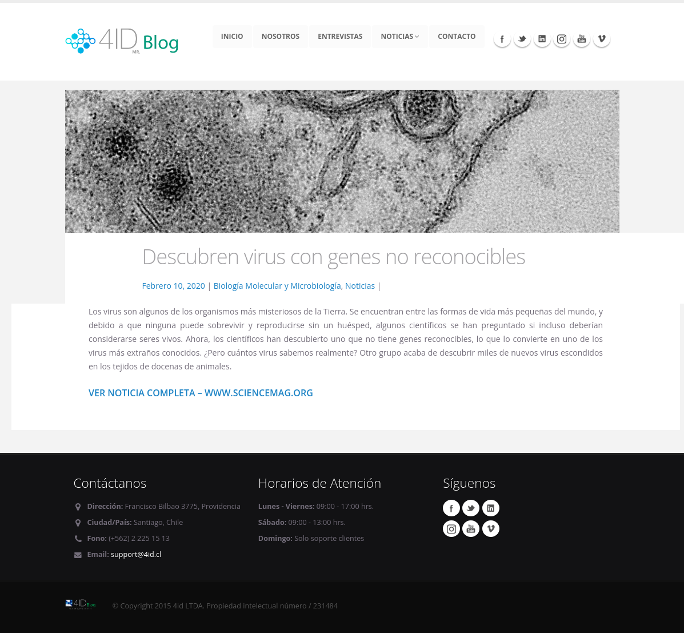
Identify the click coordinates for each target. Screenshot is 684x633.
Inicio (232, 36)
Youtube (581, 38)
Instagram (561, 38)
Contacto (456, 36)
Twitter (522, 38)
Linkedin (542, 38)
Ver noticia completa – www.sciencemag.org (201, 393)
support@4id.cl (136, 554)
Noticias (400, 36)
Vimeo (601, 38)
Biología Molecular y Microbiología (277, 285)
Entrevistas (340, 36)
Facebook (502, 38)
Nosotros (281, 36)
